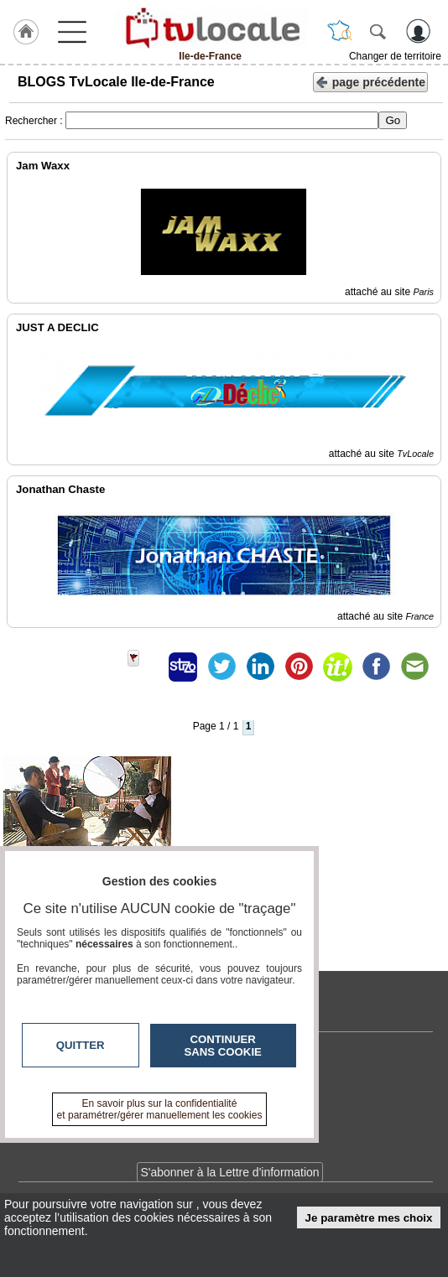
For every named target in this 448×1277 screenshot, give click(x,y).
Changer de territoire (395, 56)
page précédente (370, 81)
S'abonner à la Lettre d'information (229, 1172)
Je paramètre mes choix (369, 1218)
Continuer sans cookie (223, 1045)
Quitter (80, 1045)
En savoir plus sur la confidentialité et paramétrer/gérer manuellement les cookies (160, 1109)
